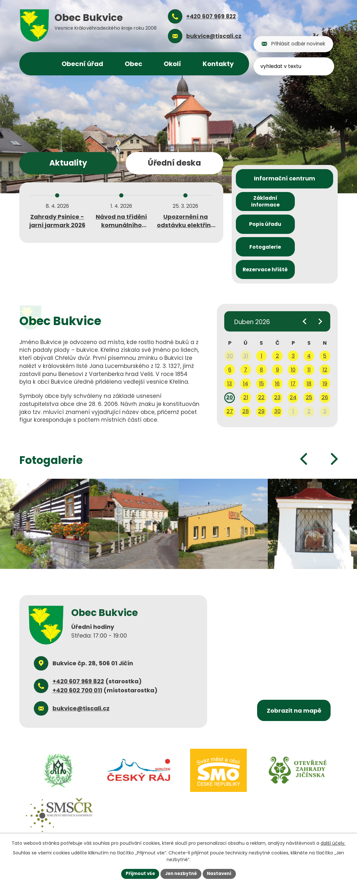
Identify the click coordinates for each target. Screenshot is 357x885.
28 (245, 370)
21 (245, 357)
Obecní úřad (82, 63)
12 (325, 329)
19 (325, 343)
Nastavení (221, 873)
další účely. (333, 843)
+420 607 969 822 (78, 641)
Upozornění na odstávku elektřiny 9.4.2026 (185, 225)
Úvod (38, 63)
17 (293, 343)
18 (308, 343)
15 (261, 343)
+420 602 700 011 (77, 650)
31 (245, 315)
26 (325, 357)
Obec (133, 63)
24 (293, 357)
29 (261, 370)
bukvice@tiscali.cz (81, 668)
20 (229, 357)
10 (293, 329)
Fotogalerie (259, 228)
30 (230, 315)
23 (277, 357)
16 (277, 343)
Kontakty (218, 63)
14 (245, 343)
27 (230, 370)
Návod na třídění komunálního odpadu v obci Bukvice (121, 229)
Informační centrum (284, 179)
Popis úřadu (310, 203)
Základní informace (259, 204)
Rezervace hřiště (310, 228)
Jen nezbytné (181, 873)
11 (309, 329)
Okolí (172, 63)
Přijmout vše (138, 873)
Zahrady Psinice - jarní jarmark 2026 (57, 221)
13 (229, 343)
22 (261, 357)
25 (309, 357)
